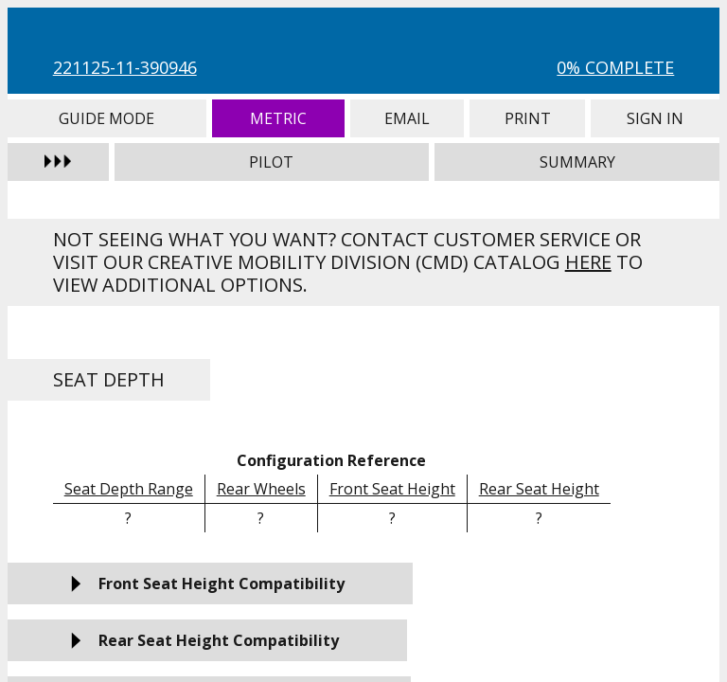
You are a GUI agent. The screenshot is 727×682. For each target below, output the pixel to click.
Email (407, 118)
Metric (278, 118)
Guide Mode (107, 118)
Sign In (655, 118)
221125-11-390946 (125, 67)
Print (527, 118)
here (588, 262)
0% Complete (615, 67)
